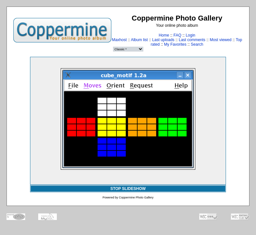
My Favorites (175, 44)
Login (190, 35)
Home (164, 35)
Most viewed (221, 40)
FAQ (177, 35)
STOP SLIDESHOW (128, 188)
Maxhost (119, 40)
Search (197, 44)
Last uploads (163, 40)
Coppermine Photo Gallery (136, 197)
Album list (139, 40)
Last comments (192, 40)
